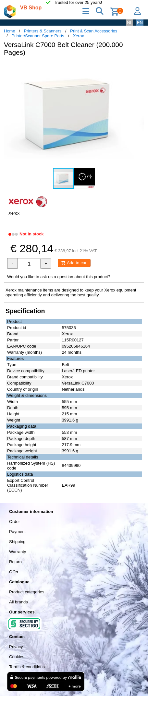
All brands (18, 602)
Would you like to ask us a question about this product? (58, 276)
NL (129, 22)
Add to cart (74, 263)
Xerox (78, 35)
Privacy (16, 646)
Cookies (16, 656)
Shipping (17, 541)
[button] (138, 68)
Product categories (26, 591)
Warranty (17, 551)
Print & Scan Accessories (93, 31)
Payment (17, 531)
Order (14, 521)
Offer (13, 571)
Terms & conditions (27, 666)
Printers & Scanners (43, 31)
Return (15, 561)
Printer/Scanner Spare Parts (37, 35)
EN (140, 22)
